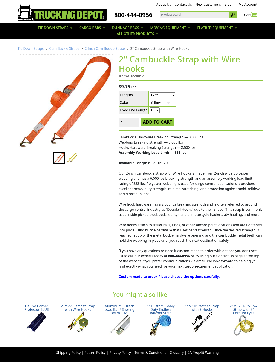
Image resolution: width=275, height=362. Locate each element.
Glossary (177, 352)
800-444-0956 (133, 15)
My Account (247, 4)
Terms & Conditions (150, 352)
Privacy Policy (120, 352)
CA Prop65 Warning (203, 352)
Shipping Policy (68, 352)
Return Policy (95, 352)
